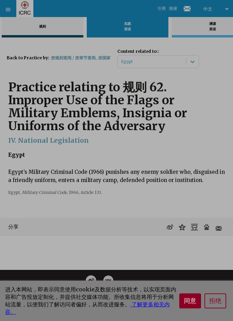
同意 (190, 300)
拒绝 (215, 300)
